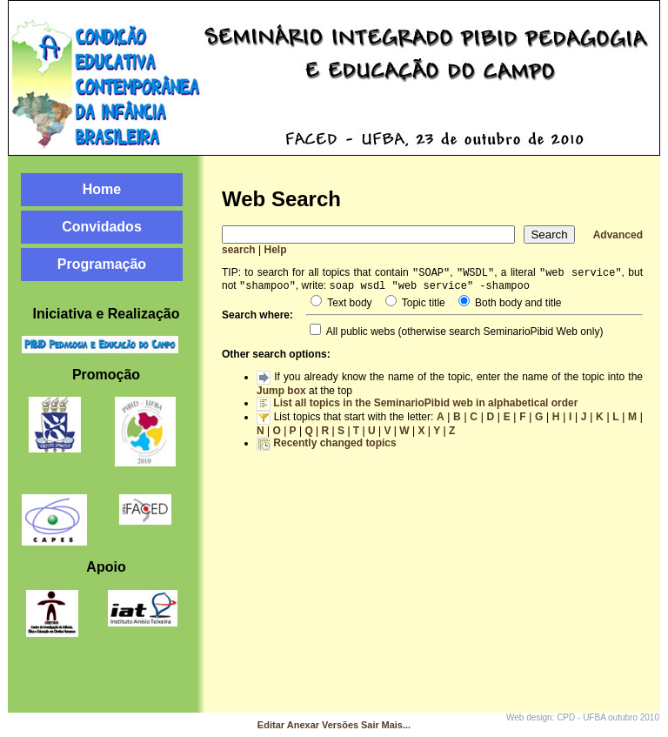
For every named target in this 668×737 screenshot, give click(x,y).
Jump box (281, 394)
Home (102, 189)
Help (275, 250)
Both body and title (517, 306)
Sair (370, 725)
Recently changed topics (334, 446)
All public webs (359, 335)
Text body (347, 306)
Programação (101, 264)
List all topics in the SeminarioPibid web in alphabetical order (425, 406)
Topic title (422, 306)
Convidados (102, 226)
